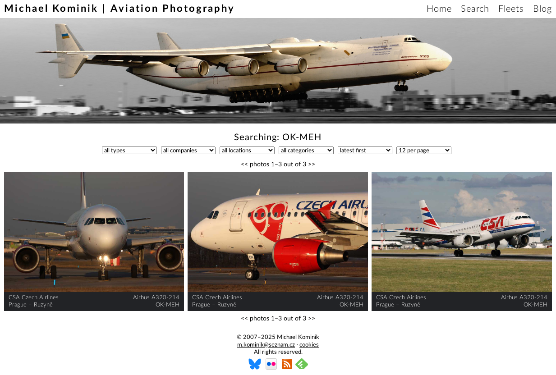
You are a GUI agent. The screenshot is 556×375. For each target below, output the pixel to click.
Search (475, 9)
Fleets (511, 9)
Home (439, 9)
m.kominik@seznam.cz (266, 345)
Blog (542, 9)
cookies (309, 345)
